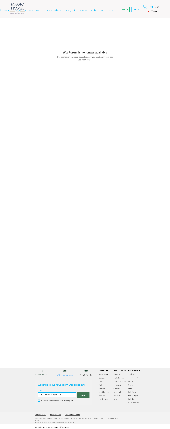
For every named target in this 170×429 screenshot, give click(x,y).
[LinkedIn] (91, 375)
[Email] (56, 395)
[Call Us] (136, 9)
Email (40, 390)
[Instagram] (83, 375)
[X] (87, 375)
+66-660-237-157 (41, 374)
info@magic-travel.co (64, 375)
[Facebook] (80, 375)
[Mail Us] (125, 9)
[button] (145, 7)
